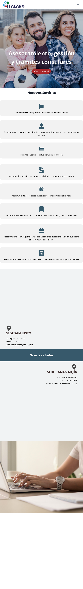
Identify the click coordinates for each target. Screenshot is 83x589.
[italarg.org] (14, 4)
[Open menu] (78, 4)
